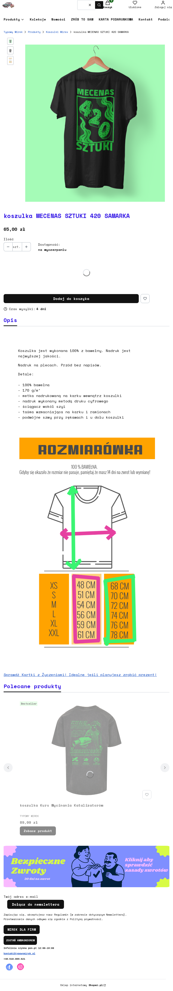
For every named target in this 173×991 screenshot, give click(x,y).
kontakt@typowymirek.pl (19, 953)
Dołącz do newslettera (35, 904)
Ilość (9, 239)
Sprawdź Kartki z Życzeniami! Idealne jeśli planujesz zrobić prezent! (80, 674)
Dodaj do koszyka (71, 298)
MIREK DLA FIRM (21, 929)
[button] (99, 5)
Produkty (34, 32)
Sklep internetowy (81, 985)
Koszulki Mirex (57, 32)
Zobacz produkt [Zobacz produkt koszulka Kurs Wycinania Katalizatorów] (38, 830)
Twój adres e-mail (21, 896)
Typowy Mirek (13, 32)
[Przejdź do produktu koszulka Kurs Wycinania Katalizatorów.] (86, 750)
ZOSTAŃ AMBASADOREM (20, 940)
